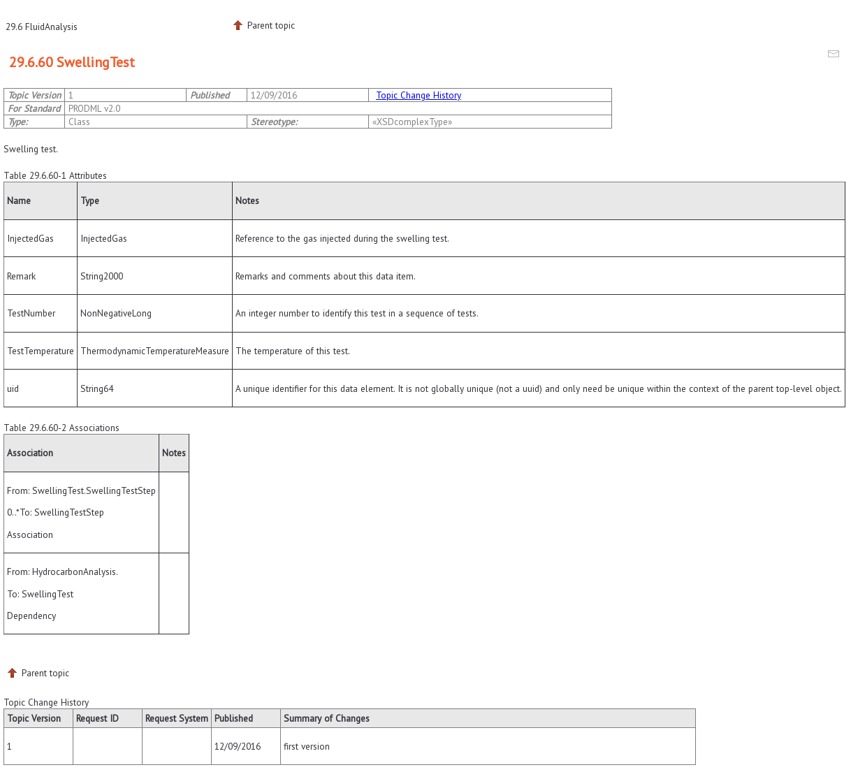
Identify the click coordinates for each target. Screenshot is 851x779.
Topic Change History (418, 95)
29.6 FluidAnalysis (42, 26)
